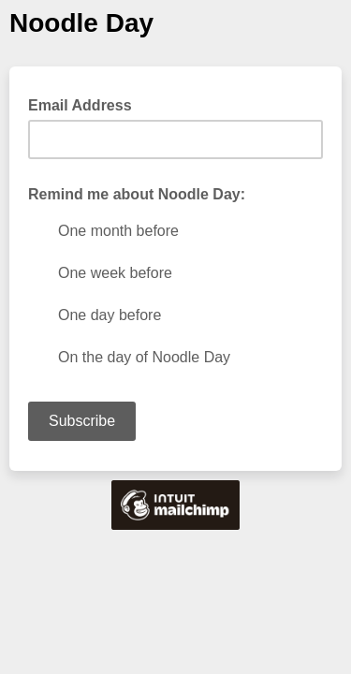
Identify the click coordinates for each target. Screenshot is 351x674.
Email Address (85, 104)
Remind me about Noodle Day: (136, 194)
